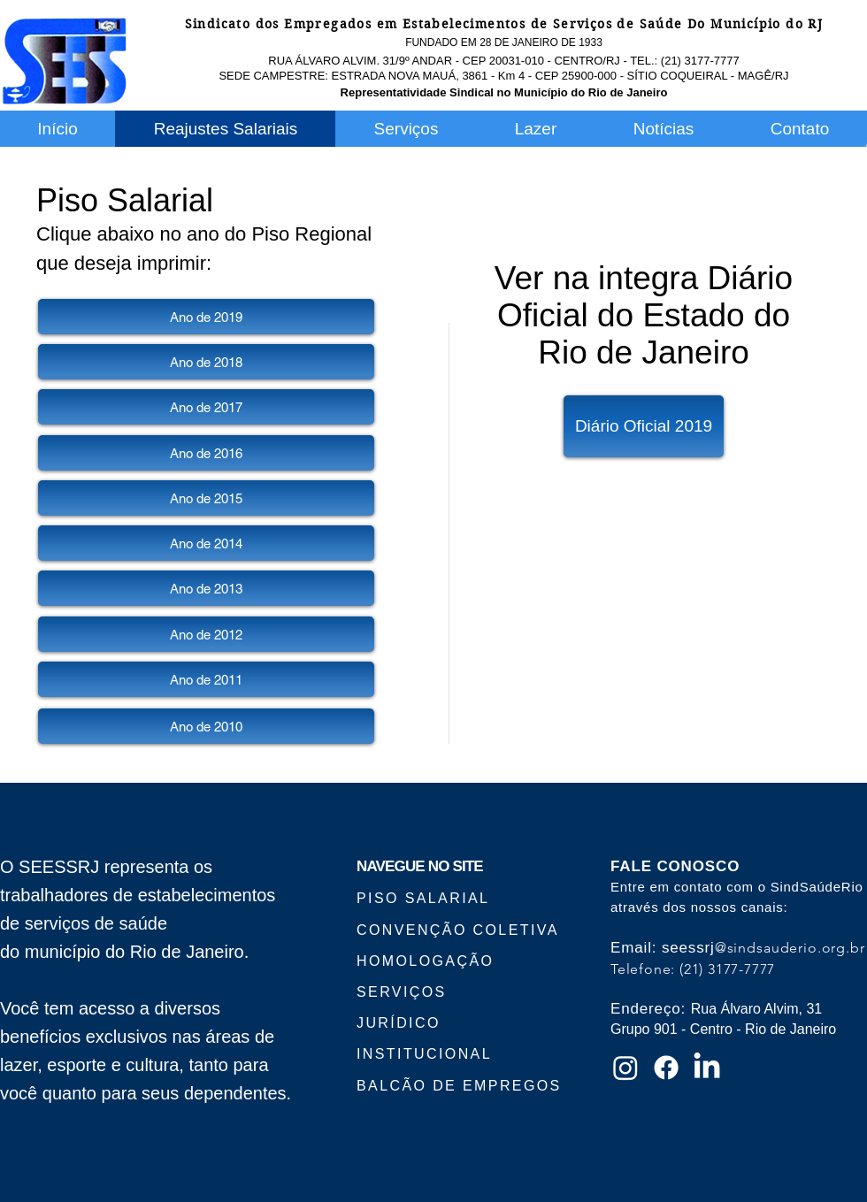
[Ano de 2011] (206, 679)
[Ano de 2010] (206, 726)
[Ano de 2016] (206, 453)
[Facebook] (666, 1067)
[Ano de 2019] (206, 316)
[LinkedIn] (707, 1067)
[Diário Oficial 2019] (644, 426)
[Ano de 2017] (206, 407)
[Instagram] (625, 1067)
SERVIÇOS (402, 991)
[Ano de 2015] (206, 498)
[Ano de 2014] (206, 543)
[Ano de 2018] (206, 361)
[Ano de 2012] (206, 634)
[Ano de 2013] (206, 588)
